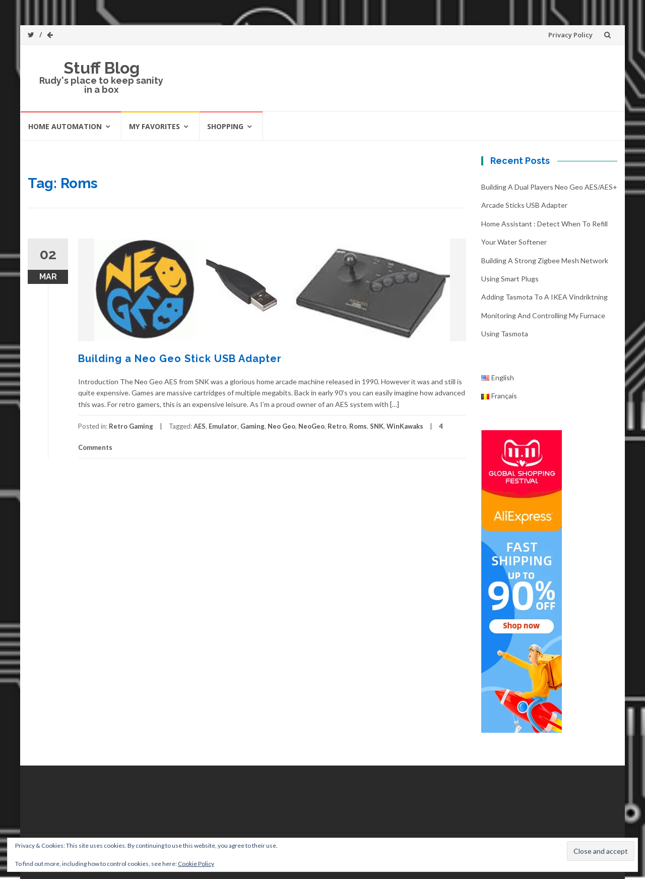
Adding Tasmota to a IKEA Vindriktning (544, 296)
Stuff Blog (101, 67)
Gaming (252, 426)
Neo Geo (281, 426)
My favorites (154, 126)
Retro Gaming (131, 426)
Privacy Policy (570, 34)
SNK (376, 426)
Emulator (223, 426)
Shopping (225, 126)
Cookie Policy (196, 863)
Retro (337, 426)
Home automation (65, 126)
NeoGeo (311, 426)
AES (200, 426)
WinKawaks (404, 426)
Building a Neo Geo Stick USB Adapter (180, 359)
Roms (358, 426)
